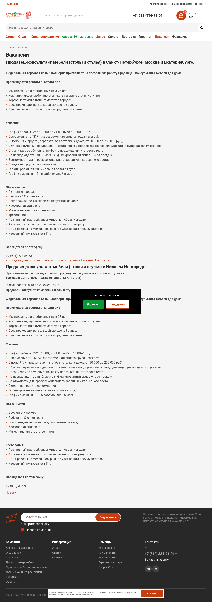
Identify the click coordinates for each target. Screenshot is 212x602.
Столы (10, 37)
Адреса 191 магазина (77, 37)
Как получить (107, 557)
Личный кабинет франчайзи (24, 572)
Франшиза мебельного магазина (27, 567)
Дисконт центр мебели (20, 562)
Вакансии (162, 37)
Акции (56, 547)
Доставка (129, 37)
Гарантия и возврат (110, 562)
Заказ (100, 37)
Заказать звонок (157, 559)
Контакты (12, 557)
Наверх (11, 492)
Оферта (10, 581)
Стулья (23, 37)
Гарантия (145, 37)
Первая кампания (39, 530)
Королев (12, 3)
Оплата (113, 37)
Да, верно (93, 304)
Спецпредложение (45, 37)
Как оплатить (107, 552)
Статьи (56, 552)
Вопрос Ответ (107, 567)
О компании (13, 552)
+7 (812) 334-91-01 (148, 15)
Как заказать (107, 547)
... (192, 37)
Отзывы (57, 557)
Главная (10, 47)
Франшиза (180, 37)
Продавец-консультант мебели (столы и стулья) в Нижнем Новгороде (59, 260)
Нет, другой (117, 304)
